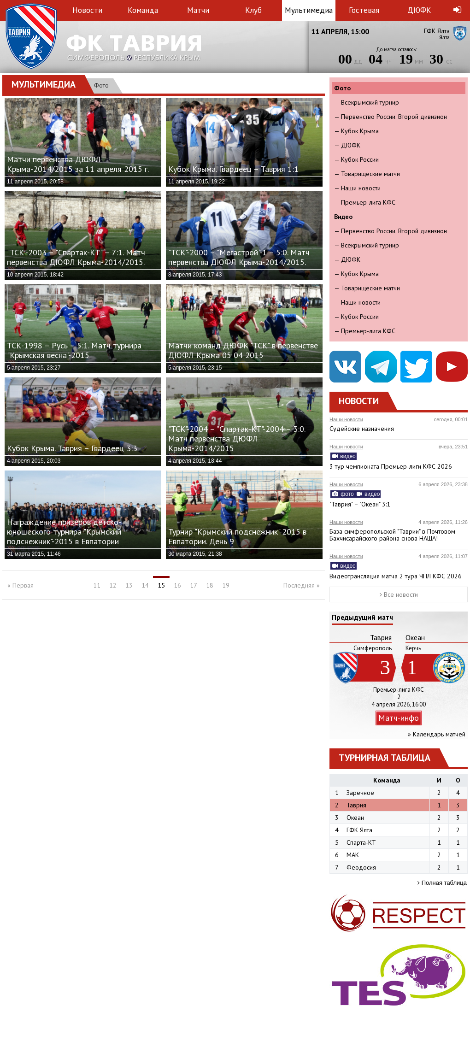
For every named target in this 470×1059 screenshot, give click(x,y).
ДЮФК (419, 10)
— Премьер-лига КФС (364, 202)
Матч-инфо (398, 717)
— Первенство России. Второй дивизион (390, 116)
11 (96, 585)
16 (177, 585)
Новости (87, 10)
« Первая (20, 585)
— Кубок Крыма (356, 131)
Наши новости (346, 419)
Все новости (399, 594)
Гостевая (364, 10)
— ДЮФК (347, 145)
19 (225, 585)
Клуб (253, 10)
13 (129, 585)
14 (145, 585)
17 (193, 585)
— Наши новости (357, 188)
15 (161, 585)
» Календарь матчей (436, 734)
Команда (143, 10)
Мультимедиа (309, 10)
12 (113, 585)
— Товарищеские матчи (367, 174)
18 (209, 585)
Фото (101, 85)
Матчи (198, 10)
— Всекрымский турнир (366, 102)
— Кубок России (356, 159)
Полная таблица (442, 882)
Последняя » (301, 585)
